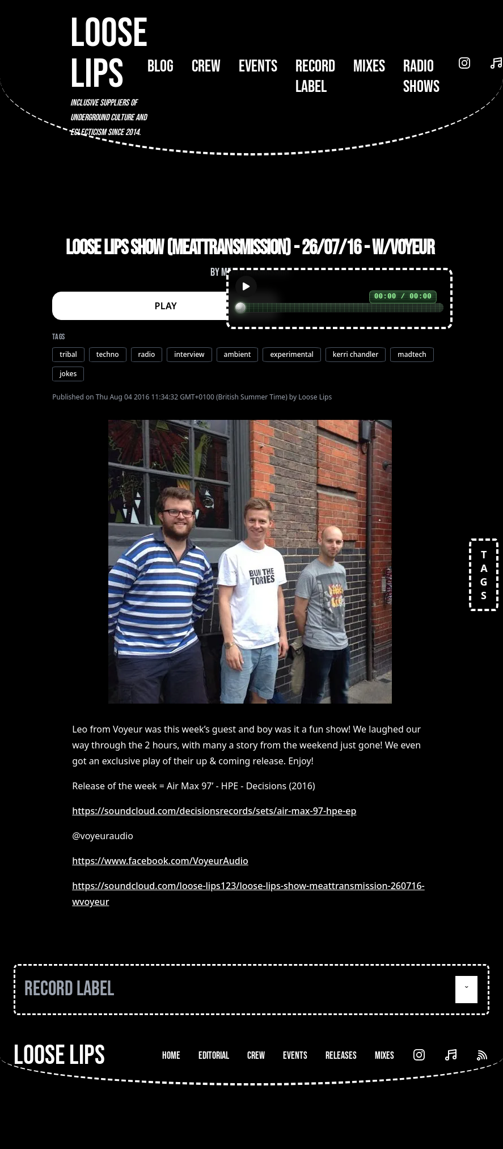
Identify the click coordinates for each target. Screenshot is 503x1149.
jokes (68, 373)
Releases (341, 1056)
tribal (68, 354)
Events (258, 66)
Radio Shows (421, 76)
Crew (206, 66)
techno (107, 354)
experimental (291, 354)
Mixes (369, 66)
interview (189, 354)
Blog (160, 66)
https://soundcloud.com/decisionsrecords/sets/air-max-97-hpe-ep (214, 811)
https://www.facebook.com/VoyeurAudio (160, 861)
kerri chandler (356, 354)
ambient (237, 354)
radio (146, 354)
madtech (412, 354)
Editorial (213, 1056)
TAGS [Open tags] (484, 575)
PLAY (166, 306)
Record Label (315, 76)
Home (171, 1056)
